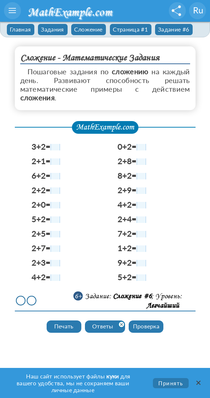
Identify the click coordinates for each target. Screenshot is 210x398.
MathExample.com (69, 11)
